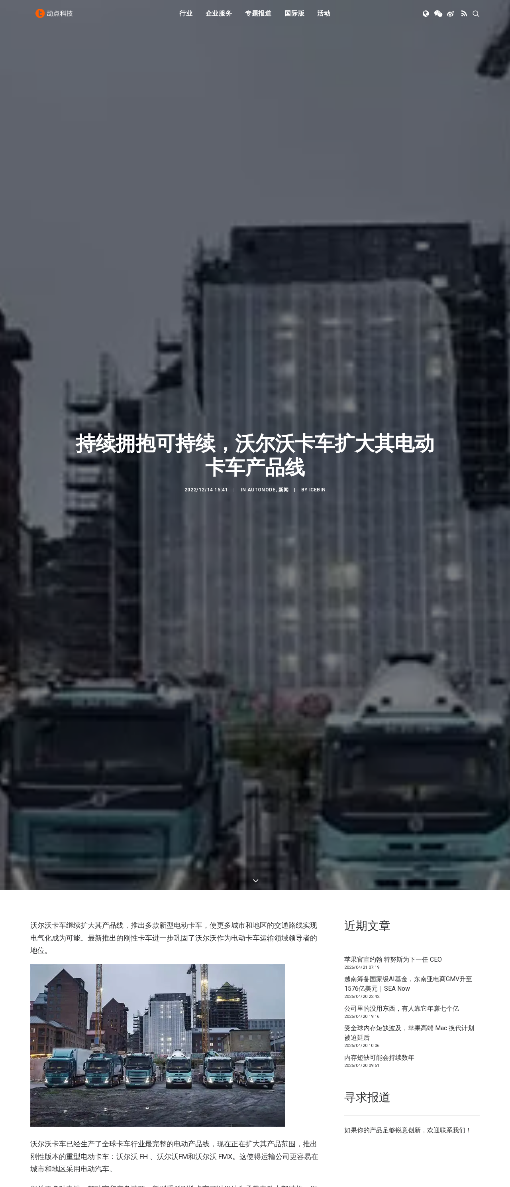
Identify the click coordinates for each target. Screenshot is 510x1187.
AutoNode (261, 434)
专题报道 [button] (258, 17)
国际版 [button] (294, 17)
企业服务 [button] (219, 17)
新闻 (283, 434)
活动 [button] (324, 17)
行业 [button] (186, 17)
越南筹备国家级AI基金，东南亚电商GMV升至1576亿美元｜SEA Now (408, 873)
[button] (427, 17)
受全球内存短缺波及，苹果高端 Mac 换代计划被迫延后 (409, 922)
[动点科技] (55, 17)
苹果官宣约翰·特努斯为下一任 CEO (393, 849)
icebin (317, 434)
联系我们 (452, 1019)
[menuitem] (186, 17)
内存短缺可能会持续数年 (379, 947)
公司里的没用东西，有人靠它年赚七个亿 (401, 898)
